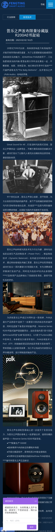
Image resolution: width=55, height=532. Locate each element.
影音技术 (27, 17)
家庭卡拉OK (48, 522)
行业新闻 (11, 17)
